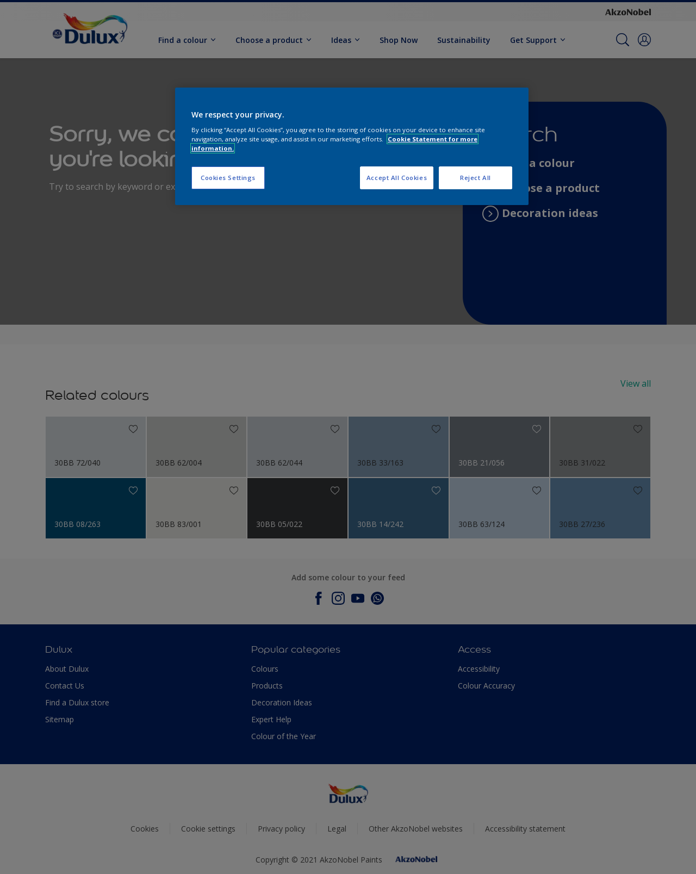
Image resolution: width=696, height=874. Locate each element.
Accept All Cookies (396, 177)
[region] (352, 147)
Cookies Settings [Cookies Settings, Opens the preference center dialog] (228, 177)
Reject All (475, 177)
